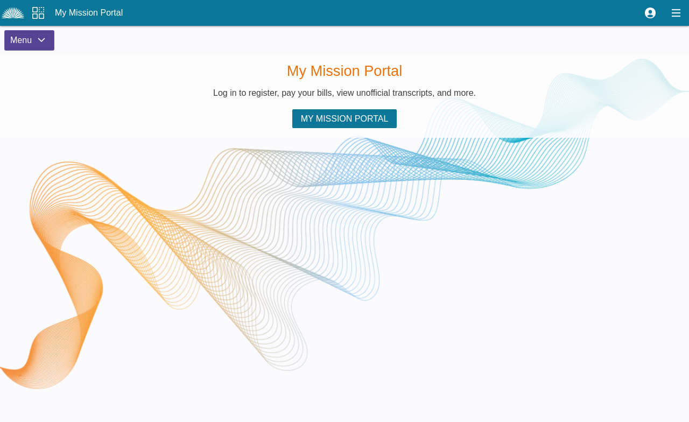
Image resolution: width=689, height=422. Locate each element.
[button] (650, 13)
